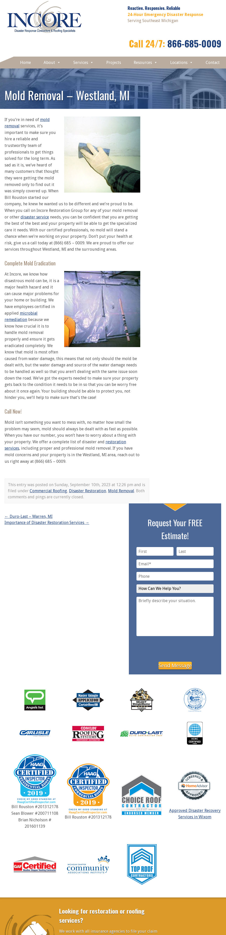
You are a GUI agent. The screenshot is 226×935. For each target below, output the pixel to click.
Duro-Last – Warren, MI (29, 516)
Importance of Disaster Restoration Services (47, 522)
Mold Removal (121, 490)
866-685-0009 (194, 43)
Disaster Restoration (87, 490)
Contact (213, 62)
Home (25, 62)
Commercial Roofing (48, 490)
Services (83, 63)
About (52, 63)
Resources (146, 63)
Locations (181, 63)
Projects (113, 62)
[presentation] (175, 648)
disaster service (35, 217)
